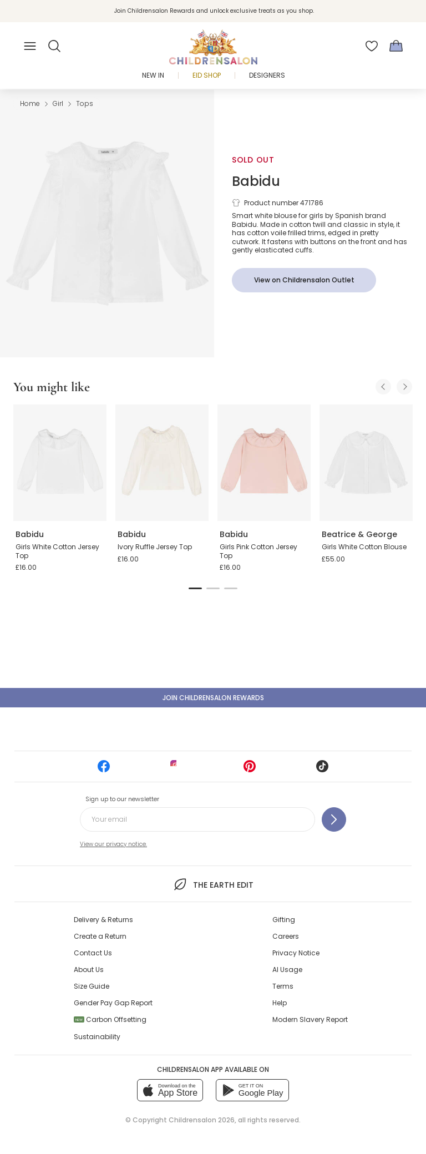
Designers (267, 75)
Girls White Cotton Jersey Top (57, 551)
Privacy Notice (296, 953)
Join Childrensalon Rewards (213, 697)
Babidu (256, 181)
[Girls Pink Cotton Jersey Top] (264, 462)
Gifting (283, 919)
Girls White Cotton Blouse (364, 547)
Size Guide (91, 986)
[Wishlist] (371, 46)
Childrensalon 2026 (202, 1120)
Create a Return (100, 936)
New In (153, 75)
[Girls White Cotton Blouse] (366, 462)
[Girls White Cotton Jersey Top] (59, 462)
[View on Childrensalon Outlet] (304, 280)
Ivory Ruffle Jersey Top (155, 547)
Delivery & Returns (103, 919)
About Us (89, 969)
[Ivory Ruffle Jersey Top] (162, 462)
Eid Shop (206, 75)
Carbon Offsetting (110, 1019)
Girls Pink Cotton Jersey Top (258, 551)
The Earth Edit (213, 884)
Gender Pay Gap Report (113, 1003)
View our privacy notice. (113, 844)
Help (279, 1003)
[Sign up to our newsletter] (334, 819)
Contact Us (93, 953)
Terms (282, 986)
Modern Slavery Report (310, 1019)
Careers (285, 936)
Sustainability (97, 1036)
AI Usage (287, 969)
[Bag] (396, 46)
